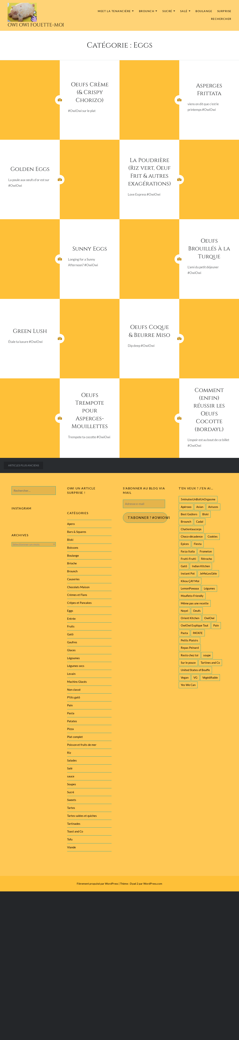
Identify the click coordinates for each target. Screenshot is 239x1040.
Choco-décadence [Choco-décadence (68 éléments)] (192, 536)
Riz (69, 752)
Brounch (146, 11)
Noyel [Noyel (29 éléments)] (184, 610)
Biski (70, 539)
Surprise (224, 11)
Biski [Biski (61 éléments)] (205, 514)
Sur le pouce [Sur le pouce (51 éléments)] (188, 662)
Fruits (70, 626)
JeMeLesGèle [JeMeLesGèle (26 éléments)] (208, 573)
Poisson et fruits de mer (81, 744)
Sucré (167, 11)
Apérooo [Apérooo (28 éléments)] (186, 506)
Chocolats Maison (78, 587)
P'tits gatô (73, 697)
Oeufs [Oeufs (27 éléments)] (197, 610)
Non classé (74, 689)
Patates (72, 721)
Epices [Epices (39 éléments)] (185, 543)
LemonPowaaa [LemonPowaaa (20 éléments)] (190, 588)
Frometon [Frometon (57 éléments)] (206, 551)
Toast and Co (75, 831)
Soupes (71, 784)
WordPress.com (152, 883)
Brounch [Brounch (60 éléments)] (186, 521)
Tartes (71, 807)
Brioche (72, 563)
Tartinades (73, 823)
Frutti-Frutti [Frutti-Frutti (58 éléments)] (188, 558)
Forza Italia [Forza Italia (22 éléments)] (188, 551)
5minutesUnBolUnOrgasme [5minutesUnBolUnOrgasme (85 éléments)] (198, 499)
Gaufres (72, 642)
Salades (72, 760)
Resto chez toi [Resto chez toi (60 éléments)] (189, 655)
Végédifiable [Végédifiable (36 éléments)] (210, 677)
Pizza (70, 729)
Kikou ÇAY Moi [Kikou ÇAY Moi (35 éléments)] (190, 581)
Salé (183, 11)
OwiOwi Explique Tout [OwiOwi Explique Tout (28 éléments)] (194, 625)
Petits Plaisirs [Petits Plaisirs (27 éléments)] (189, 640)
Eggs (70, 610)
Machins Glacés (77, 681)
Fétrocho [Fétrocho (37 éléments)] (206, 558)
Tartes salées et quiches (82, 815)
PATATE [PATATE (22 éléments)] (198, 633)
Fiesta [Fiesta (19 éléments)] (198, 543)
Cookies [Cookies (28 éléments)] (213, 536)
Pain (70, 705)
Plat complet (75, 736)
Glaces (71, 650)
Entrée (71, 618)
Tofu (69, 839)
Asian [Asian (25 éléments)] (199, 506)
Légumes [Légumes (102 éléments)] (209, 588)
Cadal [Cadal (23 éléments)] (199, 521)
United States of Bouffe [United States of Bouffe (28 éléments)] (195, 670)
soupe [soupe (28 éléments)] (207, 655)
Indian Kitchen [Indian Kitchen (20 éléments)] (201, 566)
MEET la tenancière (114, 11)
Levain (71, 673)
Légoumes (73, 658)
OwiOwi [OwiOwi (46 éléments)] (209, 618)
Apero (71, 523)
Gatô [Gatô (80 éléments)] (184, 566)
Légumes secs (75, 665)
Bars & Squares (76, 531)
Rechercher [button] (221, 19)
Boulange (204, 11)
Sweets (71, 800)
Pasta (70, 713)
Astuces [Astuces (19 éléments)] (213, 506)
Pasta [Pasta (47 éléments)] (184, 633)
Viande (71, 847)
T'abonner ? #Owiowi (147, 518)
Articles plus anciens (23, 465)
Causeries (73, 579)
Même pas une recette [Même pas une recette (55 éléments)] (195, 603)
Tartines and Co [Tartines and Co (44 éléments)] (210, 662)
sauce (70, 776)
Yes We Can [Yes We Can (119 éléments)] (188, 685)
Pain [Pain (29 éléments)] (216, 625)
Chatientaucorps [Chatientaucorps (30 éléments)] (191, 529)
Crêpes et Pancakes (79, 602)
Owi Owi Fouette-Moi (36, 25)
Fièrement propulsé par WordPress (97, 883)
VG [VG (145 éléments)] (195, 677)
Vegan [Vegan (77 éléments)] (185, 677)
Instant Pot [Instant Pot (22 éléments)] (188, 573)
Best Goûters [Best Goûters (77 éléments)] (189, 514)
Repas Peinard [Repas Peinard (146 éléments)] (190, 647)
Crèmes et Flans (77, 594)
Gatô (70, 634)
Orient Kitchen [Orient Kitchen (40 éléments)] (190, 618)
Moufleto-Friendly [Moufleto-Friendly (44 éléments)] (192, 595)
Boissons (72, 547)
